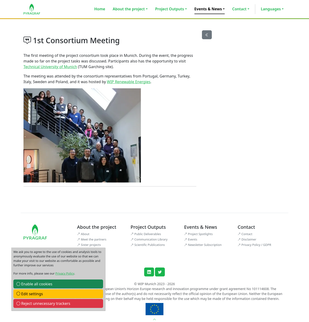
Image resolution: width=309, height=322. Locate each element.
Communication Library (149, 239)
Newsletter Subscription (203, 245)
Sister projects (89, 245)
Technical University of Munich (50, 66)
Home (99, 9)
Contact (239, 9)
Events (190, 239)
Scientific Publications (148, 245)
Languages (271, 9)
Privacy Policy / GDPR (254, 245)
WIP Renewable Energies (128, 81)
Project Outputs (169, 9)
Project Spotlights (198, 234)
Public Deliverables (146, 234)
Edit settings (29, 293)
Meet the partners (91, 239)
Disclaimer (247, 239)
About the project (129, 9)
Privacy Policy (64, 273)
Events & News (208, 9)
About (83, 234)
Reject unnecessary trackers (43, 303)
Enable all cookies (34, 284)
